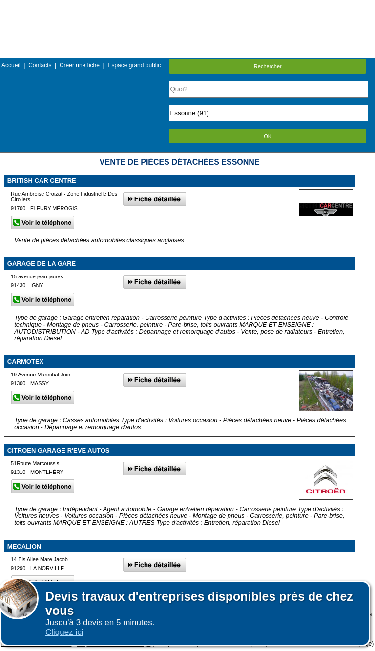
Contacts (39, 65)
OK (267, 136)
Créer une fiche (80, 65)
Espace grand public (134, 65)
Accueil (11, 65)
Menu (187, 7)
